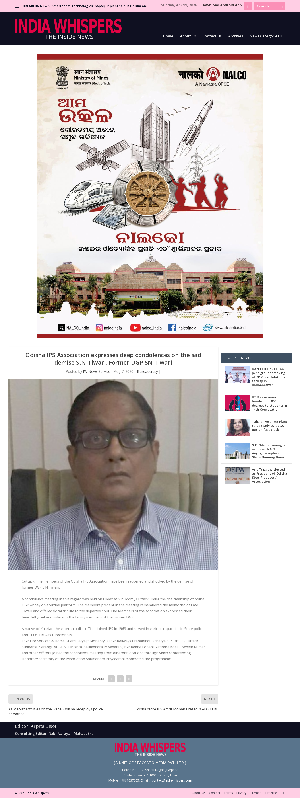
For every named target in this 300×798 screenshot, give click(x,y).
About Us (188, 36)
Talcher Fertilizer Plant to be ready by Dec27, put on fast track (269, 425)
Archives (235, 36)
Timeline (271, 793)
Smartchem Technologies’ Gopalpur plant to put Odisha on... (100, 6)
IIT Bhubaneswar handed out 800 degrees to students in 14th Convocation (269, 403)
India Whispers (38, 793)
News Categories (264, 36)
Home (168, 36)
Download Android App (221, 5)
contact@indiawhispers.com (172, 780)
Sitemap (255, 793)
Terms (228, 793)
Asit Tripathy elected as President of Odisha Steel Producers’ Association (269, 475)
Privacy (241, 793)
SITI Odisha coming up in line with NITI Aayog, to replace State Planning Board (269, 451)
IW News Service (96, 371)
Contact (214, 793)
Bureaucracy (147, 371)
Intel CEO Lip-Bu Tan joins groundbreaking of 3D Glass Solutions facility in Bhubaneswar (268, 377)
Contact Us (212, 36)
